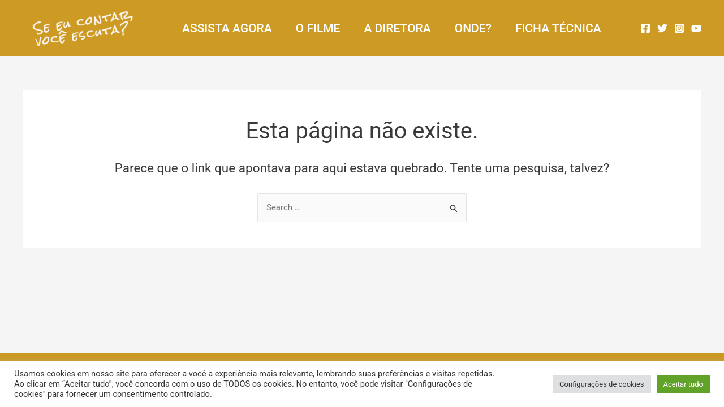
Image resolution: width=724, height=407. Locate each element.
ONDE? (473, 28)
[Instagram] (679, 28)
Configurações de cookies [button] (601, 384)
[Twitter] (662, 28)
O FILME (318, 28)
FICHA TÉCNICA (558, 28)
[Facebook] (645, 28)
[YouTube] (696, 28)
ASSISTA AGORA (227, 28)
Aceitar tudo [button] (683, 384)
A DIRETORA (397, 28)
